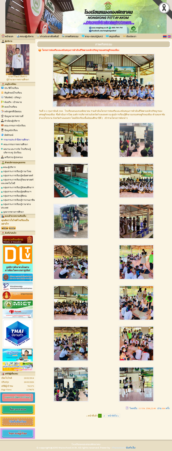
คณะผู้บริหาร (25, 36)
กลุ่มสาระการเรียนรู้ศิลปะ (14, 196)
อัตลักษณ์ (8, 135)
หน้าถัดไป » (113, 415)
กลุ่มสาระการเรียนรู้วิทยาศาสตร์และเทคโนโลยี (17, 181)
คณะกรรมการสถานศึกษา (16, 144)
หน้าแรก (7, 36)
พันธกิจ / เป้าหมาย (13, 102)
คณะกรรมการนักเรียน (15, 125)
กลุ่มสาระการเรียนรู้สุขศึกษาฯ (16, 191)
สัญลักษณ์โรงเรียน (13, 93)
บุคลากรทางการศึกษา (12, 212)
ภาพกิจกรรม (70, 36)
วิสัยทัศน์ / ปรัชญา (12, 97)
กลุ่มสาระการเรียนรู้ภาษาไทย (16, 171)
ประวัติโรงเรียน (11, 88)
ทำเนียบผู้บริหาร (12, 121)
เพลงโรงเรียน (10, 107)
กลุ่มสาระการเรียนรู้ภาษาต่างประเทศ (16, 206)
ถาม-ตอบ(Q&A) (92, 36)
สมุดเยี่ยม (113, 36)
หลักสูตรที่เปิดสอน (13, 111)
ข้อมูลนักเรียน (11, 130)
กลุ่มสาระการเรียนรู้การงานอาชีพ (18, 200)
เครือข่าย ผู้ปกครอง (13, 157)
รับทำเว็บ (131, 447)
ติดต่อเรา (129, 36)
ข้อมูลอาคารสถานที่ (13, 116)
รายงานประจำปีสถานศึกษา (16, 139)
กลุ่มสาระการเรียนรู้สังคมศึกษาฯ (17, 187)
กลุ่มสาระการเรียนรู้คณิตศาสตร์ (17, 175)
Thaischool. (118, 447)
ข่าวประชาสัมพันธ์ (48, 36)
